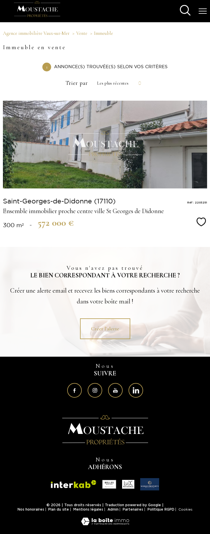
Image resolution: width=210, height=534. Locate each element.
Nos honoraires (31, 509)
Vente (81, 33)
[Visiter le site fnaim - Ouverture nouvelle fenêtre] (109, 484)
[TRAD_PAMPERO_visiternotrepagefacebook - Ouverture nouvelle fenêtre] (74, 390)
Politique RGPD (160, 509)
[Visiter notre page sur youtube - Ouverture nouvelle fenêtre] (115, 390)
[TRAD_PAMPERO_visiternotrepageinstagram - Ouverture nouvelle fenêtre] (95, 390)
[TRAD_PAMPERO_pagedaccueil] (37, 17)
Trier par (76, 83)
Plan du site (58, 509)
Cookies (185, 509)
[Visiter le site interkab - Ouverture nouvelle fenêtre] (105, 429)
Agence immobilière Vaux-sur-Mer (36, 33)
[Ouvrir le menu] (202, 11)
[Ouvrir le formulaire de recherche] (185, 11)
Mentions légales (88, 509)
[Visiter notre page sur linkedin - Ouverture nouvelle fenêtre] (136, 390)
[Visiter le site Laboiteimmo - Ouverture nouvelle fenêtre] (105, 523)
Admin (113, 509)
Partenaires (133, 509)
